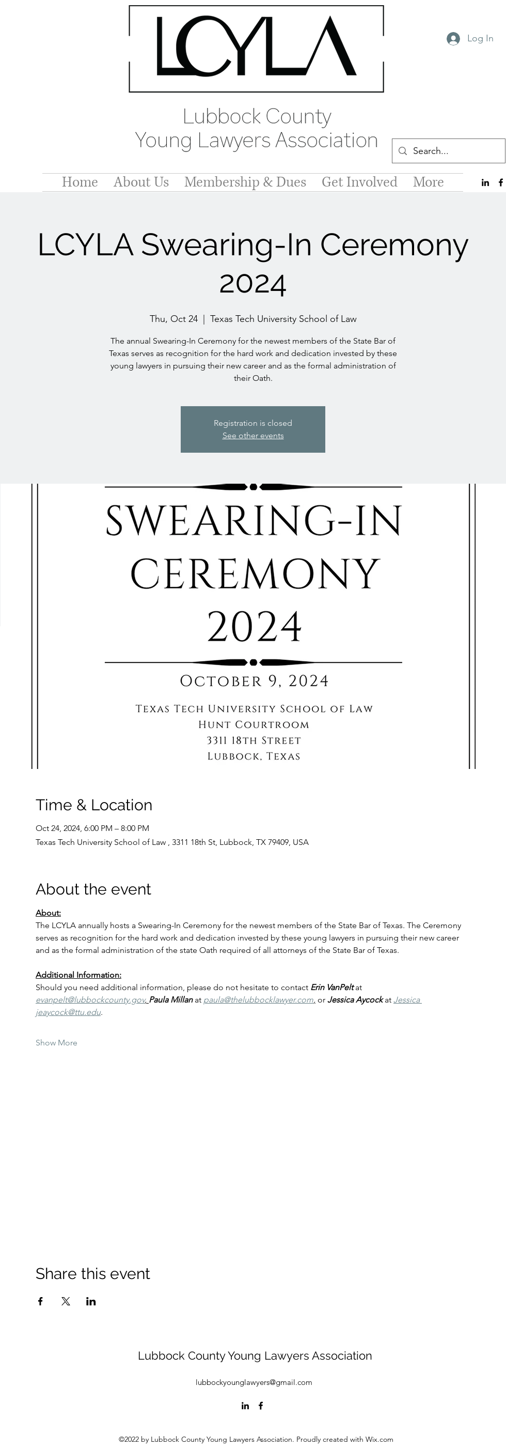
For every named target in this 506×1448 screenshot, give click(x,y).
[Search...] (448, 151)
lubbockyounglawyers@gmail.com (254, 1382)
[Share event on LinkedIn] (91, 1301)
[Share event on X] (66, 1301)
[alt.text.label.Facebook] (501, 182)
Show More (56, 1043)
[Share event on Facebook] (40, 1301)
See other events (253, 435)
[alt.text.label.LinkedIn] (485, 182)
